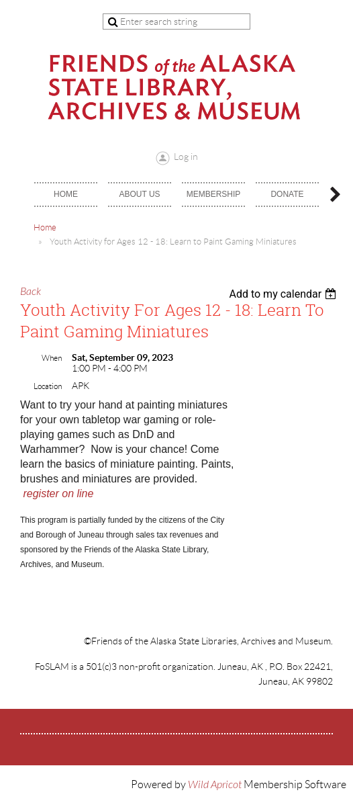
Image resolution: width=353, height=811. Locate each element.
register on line (58, 493)
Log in (186, 156)
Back (30, 292)
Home (45, 227)
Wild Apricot (215, 785)
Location (48, 386)
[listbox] (284, 294)
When (52, 357)
